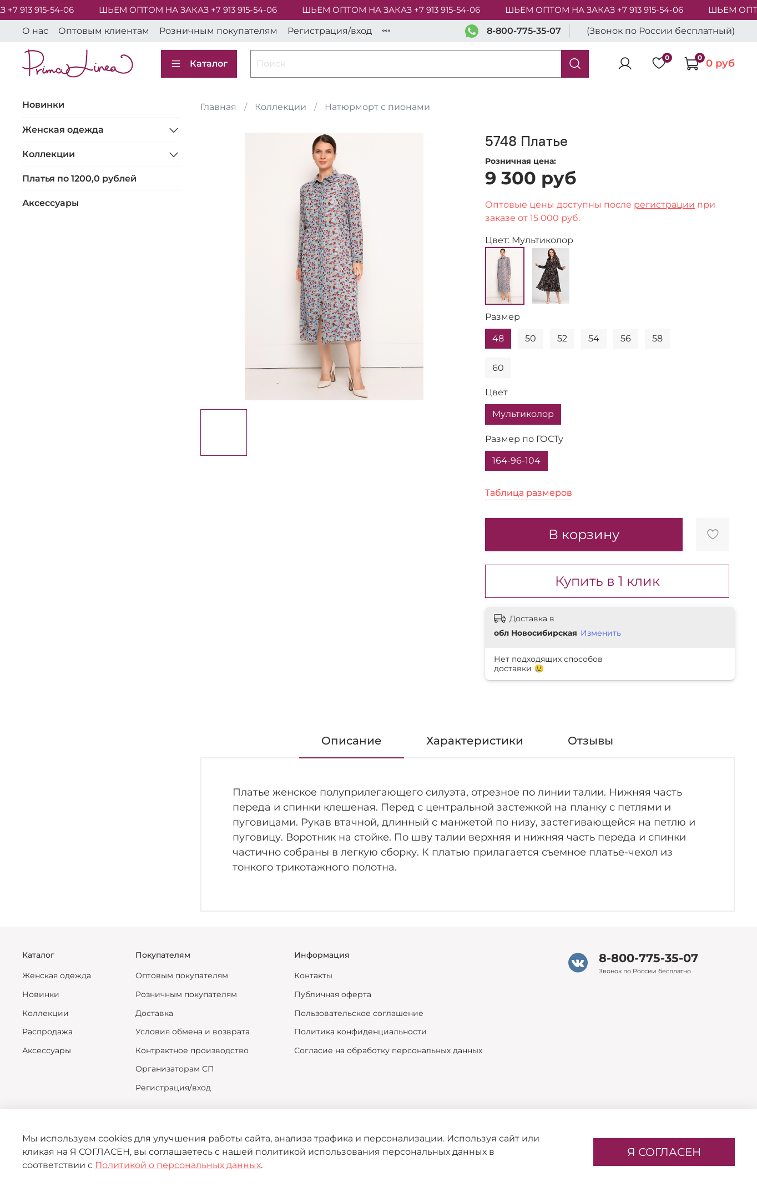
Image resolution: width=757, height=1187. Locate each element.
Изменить (601, 633)
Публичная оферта (332, 994)
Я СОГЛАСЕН (664, 1152)
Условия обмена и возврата (192, 1032)
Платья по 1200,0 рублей (79, 178)
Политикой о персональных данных (178, 1165)
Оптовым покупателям (181, 975)
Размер (502, 316)
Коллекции (280, 107)
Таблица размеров (528, 492)
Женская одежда (63, 129)
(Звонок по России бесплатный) (661, 31)
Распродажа (47, 1032)
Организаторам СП (174, 1069)
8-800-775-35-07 (524, 31)
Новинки (43, 104)
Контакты (313, 975)
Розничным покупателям (218, 31)
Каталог (199, 63)
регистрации (664, 204)
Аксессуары (50, 203)
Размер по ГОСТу (524, 439)
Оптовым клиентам (103, 31)
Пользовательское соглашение (358, 1013)
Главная (218, 107)
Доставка (154, 1013)
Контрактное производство (192, 1050)
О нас (35, 31)
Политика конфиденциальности (360, 1032)
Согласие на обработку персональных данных (388, 1050)
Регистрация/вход (329, 31)
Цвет (496, 392)
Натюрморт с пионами (377, 107)
